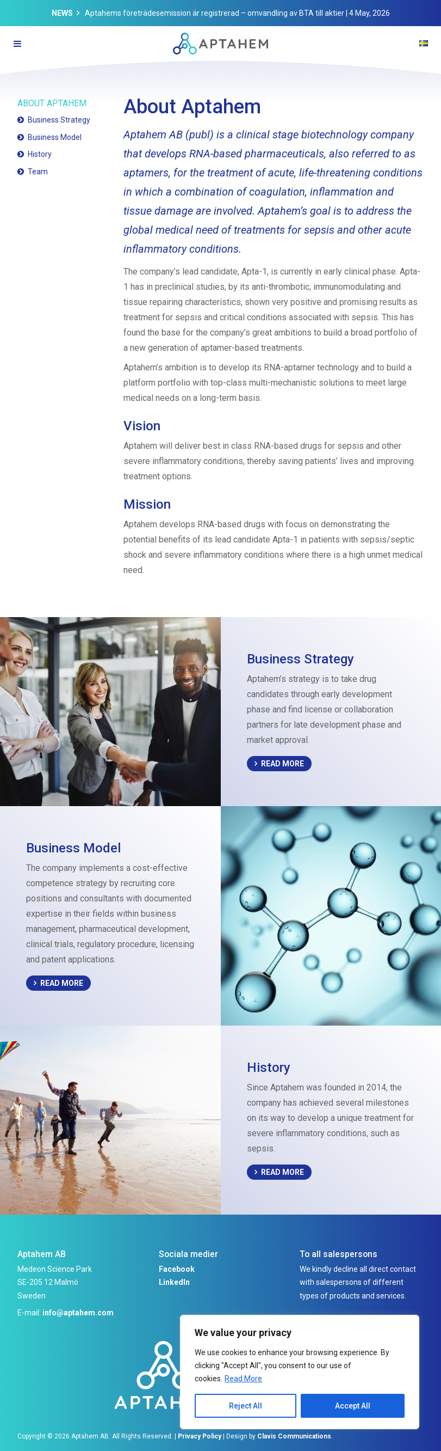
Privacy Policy (199, 1436)
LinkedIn (174, 1282)
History (40, 154)
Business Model (55, 137)
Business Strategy (59, 119)
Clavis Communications (294, 1436)
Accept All (352, 1405)
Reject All (245, 1405)
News (62, 13)
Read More (243, 1378)
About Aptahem (51, 103)
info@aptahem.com (78, 1312)
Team (38, 171)
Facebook (177, 1269)
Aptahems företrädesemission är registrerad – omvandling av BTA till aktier (214, 13)
